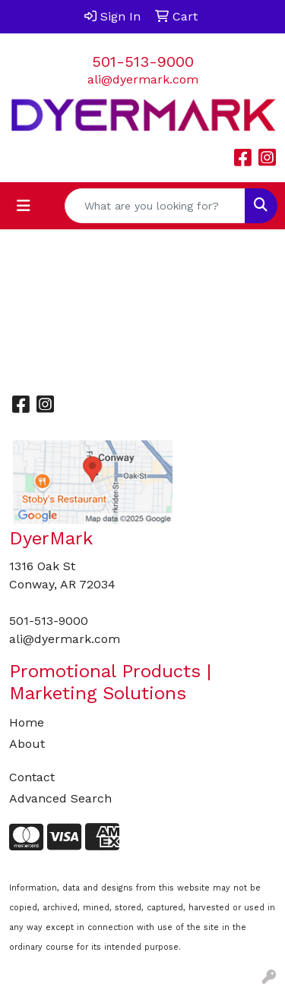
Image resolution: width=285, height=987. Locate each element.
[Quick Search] (155, 205)
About (27, 743)
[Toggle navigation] (24, 205)
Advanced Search (60, 798)
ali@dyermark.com (142, 79)
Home (26, 722)
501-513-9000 (143, 61)
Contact (32, 777)
